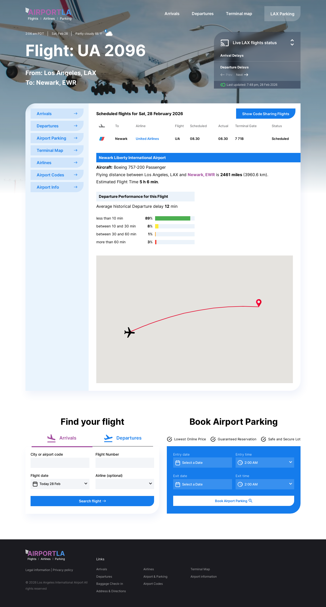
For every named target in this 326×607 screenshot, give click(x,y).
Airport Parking (57, 138)
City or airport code (47, 454)
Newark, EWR (202, 174)
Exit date (180, 476)
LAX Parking (282, 13)
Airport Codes (57, 174)
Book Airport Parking (234, 501)
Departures (203, 13)
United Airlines (147, 139)
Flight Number (107, 454)
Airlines (57, 162)
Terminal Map (57, 150)
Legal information (37, 570)
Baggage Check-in (109, 584)
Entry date (181, 454)
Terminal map (239, 13)
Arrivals (172, 13)
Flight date (39, 476)
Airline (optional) (109, 476)
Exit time (242, 476)
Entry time (244, 454)
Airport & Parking (155, 576)
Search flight (92, 501)
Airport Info (57, 187)
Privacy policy (63, 570)
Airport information (204, 576)
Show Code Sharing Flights (265, 114)
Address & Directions (111, 591)
